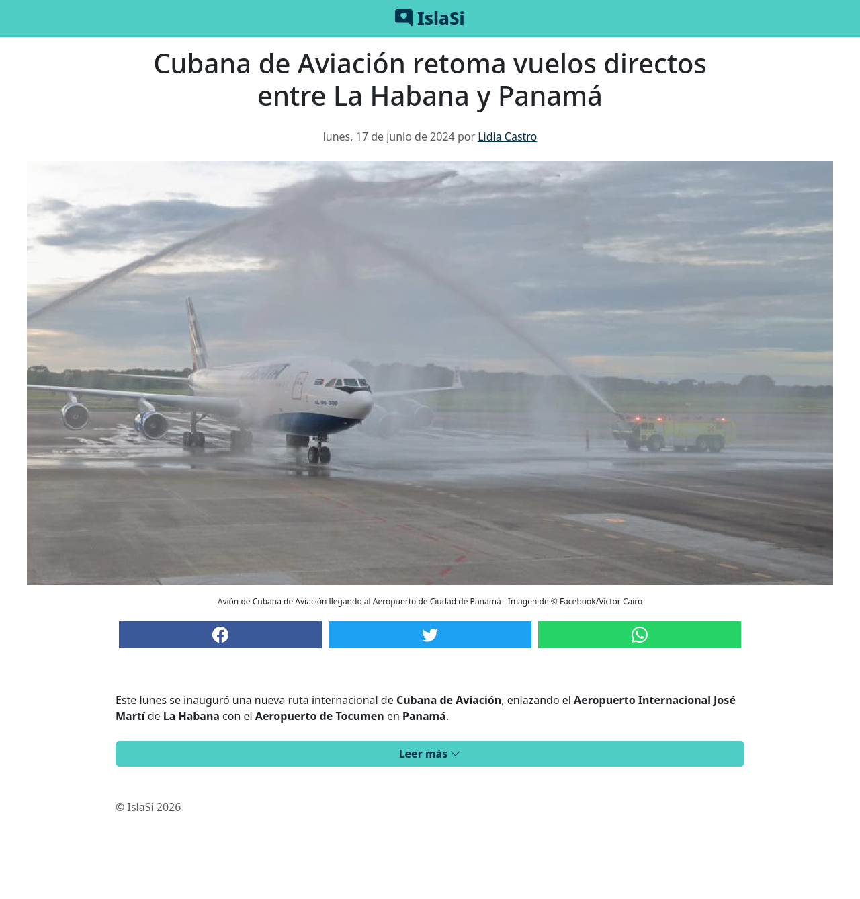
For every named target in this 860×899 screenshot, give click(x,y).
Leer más (430, 753)
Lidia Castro (507, 136)
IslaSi (429, 18)
